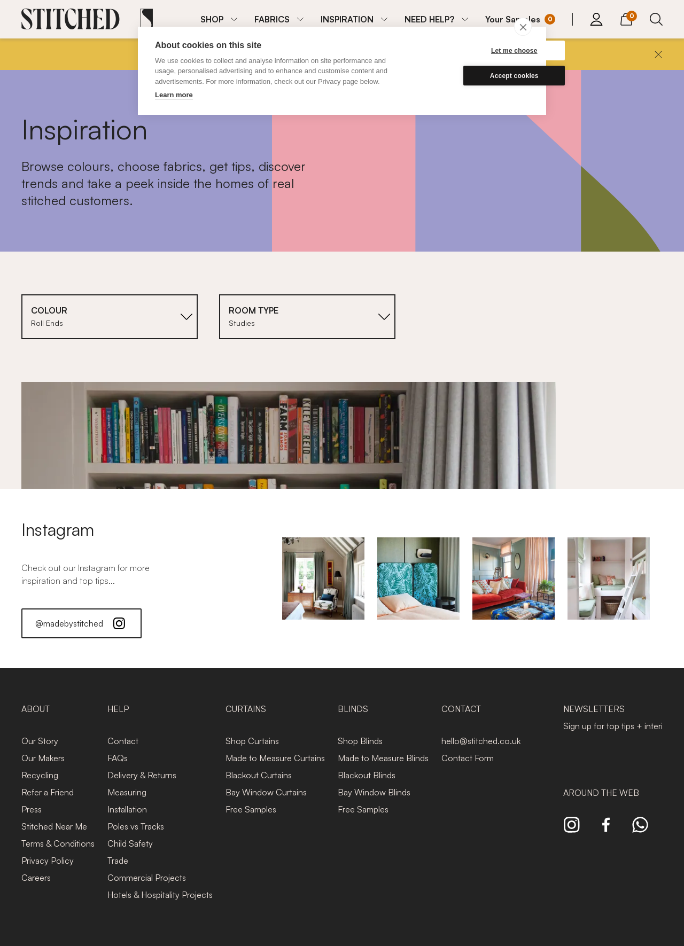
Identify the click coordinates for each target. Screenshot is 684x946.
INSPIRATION (347, 19)
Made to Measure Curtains (275, 758)
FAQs (117, 758)
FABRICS (272, 19)
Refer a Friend (47, 792)
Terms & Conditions (58, 843)
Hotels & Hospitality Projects (160, 894)
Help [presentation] (118, 708)
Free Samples (251, 809)
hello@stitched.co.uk (480, 741)
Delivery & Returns (141, 775)
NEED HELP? (429, 19)
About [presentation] (35, 708)
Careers (36, 877)
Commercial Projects (146, 877)
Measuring (126, 792)
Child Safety (130, 843)
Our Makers (43, 758)
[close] (523, 27)
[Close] (658, 54)
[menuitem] (218, 19)
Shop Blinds (360, 741)
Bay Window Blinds (374, 792)
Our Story (39, 741)
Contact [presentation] (461, 708)
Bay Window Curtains (266, 792)
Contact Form (467, 758)
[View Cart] (626, 17)
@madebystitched (81, 623)
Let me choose (478, 50)
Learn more (174, 95)
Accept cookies (478, 76)
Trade (117, 860)
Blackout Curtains (259, 775)
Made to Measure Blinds (383, 758)
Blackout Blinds (366, 775)
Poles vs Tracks (135, 826)
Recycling (39, 775)
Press (31, 809)
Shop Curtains (252, 741)
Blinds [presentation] (353, 708)
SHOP (211, 19)
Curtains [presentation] (246, 708)
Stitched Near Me (54, 826)
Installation (127, 809)
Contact (122, 741)
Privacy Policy (47, 860)
